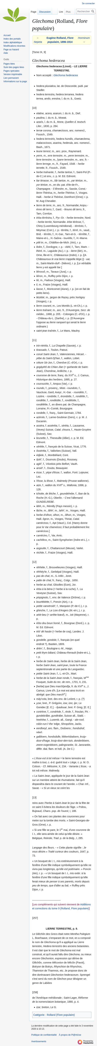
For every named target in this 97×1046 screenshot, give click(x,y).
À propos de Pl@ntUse (70, 1035)
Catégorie (38, 1014)
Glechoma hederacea (66, 75)
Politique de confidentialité (44, 1035)
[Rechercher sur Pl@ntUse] (86, 11)
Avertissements (38, 1041)
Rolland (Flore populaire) (61, 1014)
